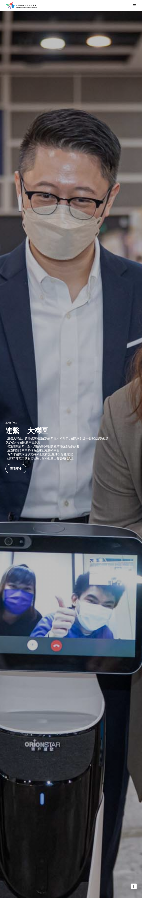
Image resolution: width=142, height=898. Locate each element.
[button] (134, 5)
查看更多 (16, 469)
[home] (21, 5)
